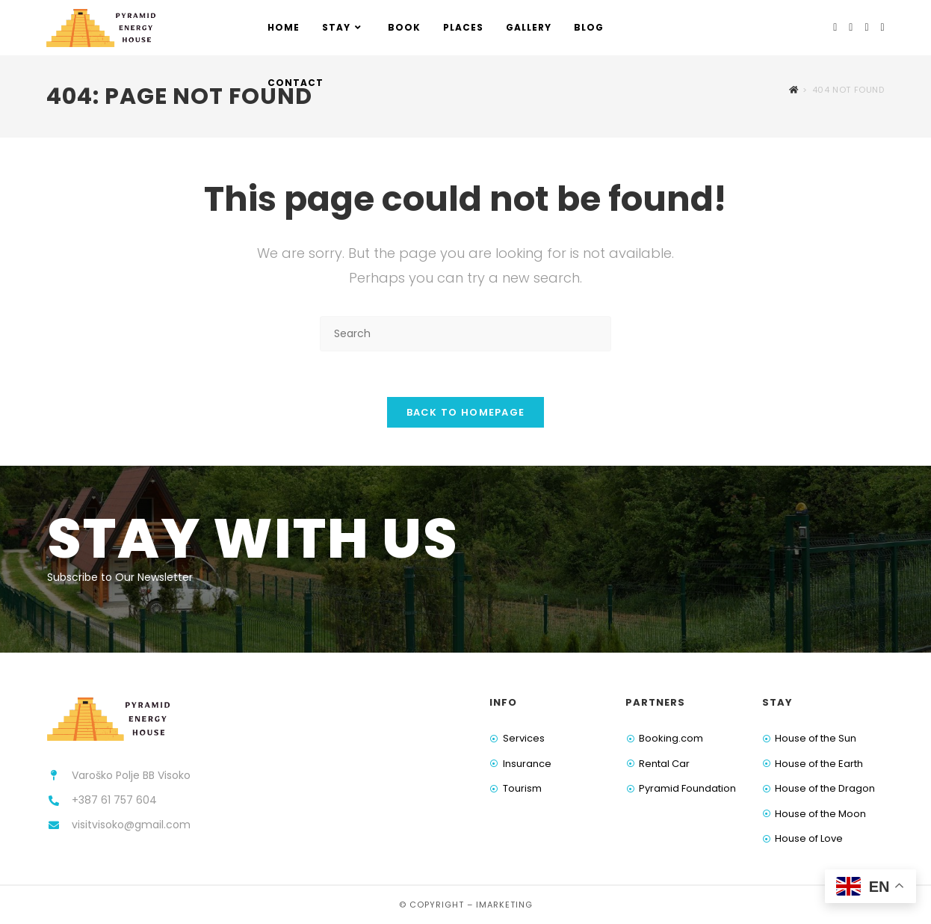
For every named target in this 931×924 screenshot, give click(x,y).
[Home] (794, 90)
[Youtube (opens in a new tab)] (866, 27)
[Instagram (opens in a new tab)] (851, 27)
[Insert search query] (465, 333)
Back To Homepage (465, 412)
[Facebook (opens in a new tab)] (835, 27)
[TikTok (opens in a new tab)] (883, 27)
